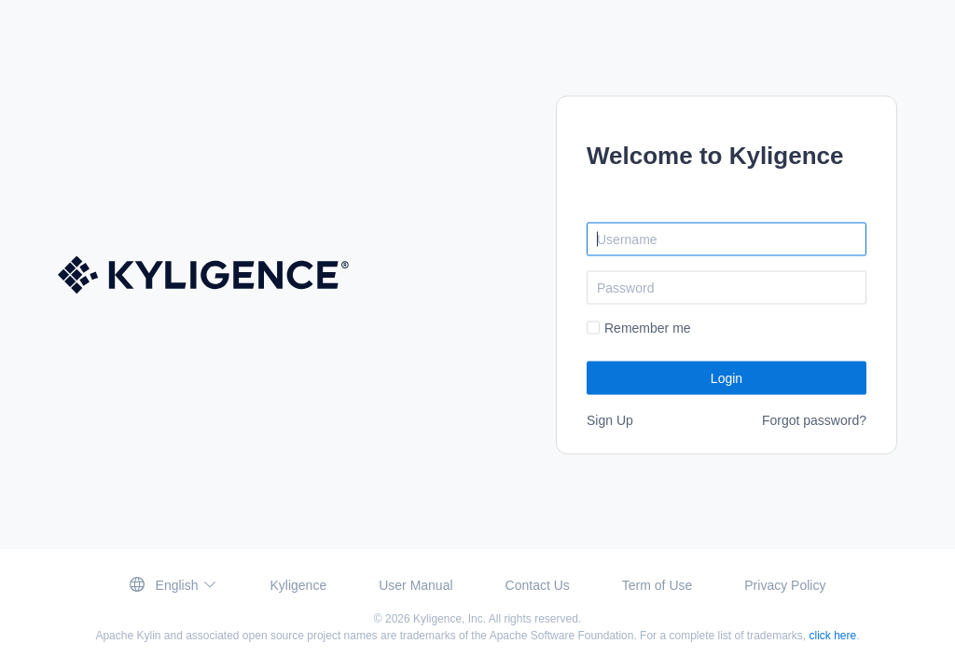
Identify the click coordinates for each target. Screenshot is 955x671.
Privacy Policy (784, 585)
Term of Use (657, 585)
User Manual (415, 585)
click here (833, 635)
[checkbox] (639, 327)
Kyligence (298, 585)
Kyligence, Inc (448, 618)
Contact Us (537, 585)
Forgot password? (814, 419)
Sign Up (610, 419)
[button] (174, 585)
